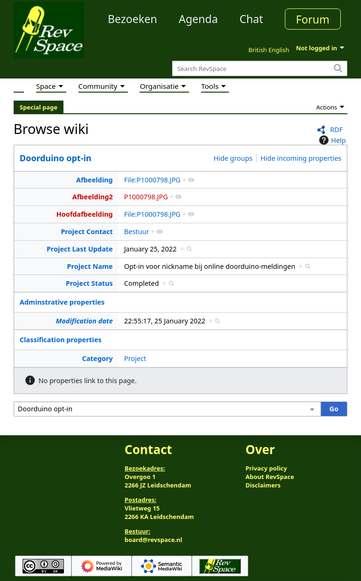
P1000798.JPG (146, 196)
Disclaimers (263, 485)
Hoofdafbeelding (84, 214)
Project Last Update (80, 248)
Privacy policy (266, 468)
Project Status (89, 283)
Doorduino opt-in (56, 158)
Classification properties (61, 339)
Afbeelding (94, 179)
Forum (313, 19)
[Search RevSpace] (259, 68)
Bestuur (136, 231)
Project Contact (87, 231)
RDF (336, 129)
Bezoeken (132, 18)
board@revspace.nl (153, 539)
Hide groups (232, 158)
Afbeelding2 (92, 196)
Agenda (198, 18)
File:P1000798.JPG (152, 179)
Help (331, 140)
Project (135, 358)
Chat (251, 18)
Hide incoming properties (300, 158)
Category (97, 358)
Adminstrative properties (62, 302)
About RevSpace (269, 476)
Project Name (90, 266)
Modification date (84, 320)
